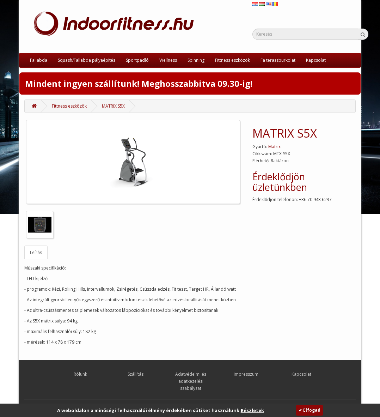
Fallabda (38, 60)
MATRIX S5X (113, 106)
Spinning (196, 60)
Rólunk (80, 374)
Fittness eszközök (232, 60)
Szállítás (135, 374)
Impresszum (246, 374)
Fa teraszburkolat (278, 60)
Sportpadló (137, 60)
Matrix (274, 147)
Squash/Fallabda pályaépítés (86, 60)
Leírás (36, 252)
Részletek (252, 410)
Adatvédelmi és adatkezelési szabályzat (190, 381)
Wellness (168, 60)
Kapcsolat (316, 60)
